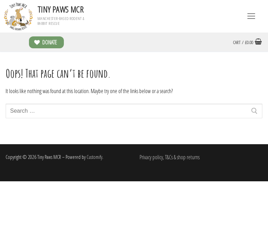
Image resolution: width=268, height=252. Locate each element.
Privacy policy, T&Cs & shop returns (170, 157)
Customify (94, 157)
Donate (45, 42)
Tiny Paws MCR (60, 9)
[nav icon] (251, 16)
